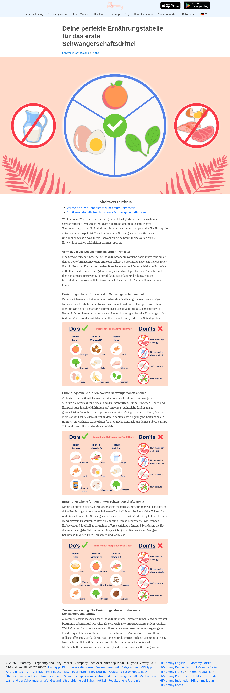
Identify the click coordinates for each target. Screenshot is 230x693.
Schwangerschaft (58, 14)
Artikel (96, 53)
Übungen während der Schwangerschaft (33, 676)
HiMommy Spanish (200, 672)
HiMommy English (172, 663)
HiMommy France (172, 672)
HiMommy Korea (171, 685)
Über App (114, 14)
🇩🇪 (202, 14)
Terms (29, 672)
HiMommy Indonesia (174, 680)
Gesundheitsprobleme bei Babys (72, 680)
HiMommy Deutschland (176, 667)
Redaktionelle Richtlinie (124, 680)
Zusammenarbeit (167, 14)
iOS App (146, 667)
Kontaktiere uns (143, 14)
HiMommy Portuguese (175, 676)
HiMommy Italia (206, 667)
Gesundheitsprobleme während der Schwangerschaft (100, 676)
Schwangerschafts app (75, 53)
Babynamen (189, 14)
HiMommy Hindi (204, 676)
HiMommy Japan (202, 680)
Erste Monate (81, 14)
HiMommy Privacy (48, 672)
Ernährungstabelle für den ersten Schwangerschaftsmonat (107, 212)
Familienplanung (33, 14)
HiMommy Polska (199, 663)
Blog (127, 14)
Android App (14, 672)
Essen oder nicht (74, 672)
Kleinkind (99, 14)
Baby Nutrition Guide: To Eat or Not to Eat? (117, 672)
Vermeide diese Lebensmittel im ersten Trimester (101, 208)
